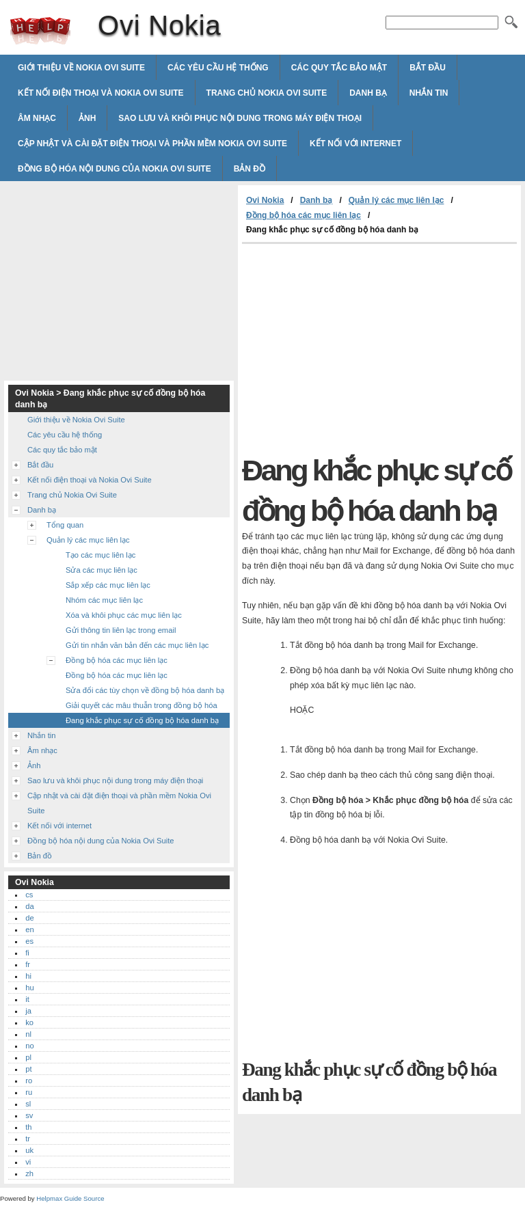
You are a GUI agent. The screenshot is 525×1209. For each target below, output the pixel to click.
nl (28, 1034)
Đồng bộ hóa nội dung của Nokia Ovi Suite (114, 169)
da (29, 906)
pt (28, 1069)
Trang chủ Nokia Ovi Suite (266, 93)
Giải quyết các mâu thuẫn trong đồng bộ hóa (141, 705)
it (27, 999)
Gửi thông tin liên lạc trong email (121, 630)
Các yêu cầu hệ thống (218, 67)
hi (28, 976)
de (29, 918)
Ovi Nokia (40, 30)
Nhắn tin (428, 93)
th (28, 1127)
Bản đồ (249, 169)
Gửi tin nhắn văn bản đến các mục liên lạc (137, 645)
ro (28, 1080)
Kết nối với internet (355, 143)
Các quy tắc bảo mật (339, 67)
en (29, 929)
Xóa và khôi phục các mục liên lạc (124, 615)
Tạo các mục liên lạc (100, 555)
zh (29, 1173)
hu (29, 987)
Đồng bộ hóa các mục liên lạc (303, 215)
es (29, 941)
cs (29, 895)
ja (28, 1011)
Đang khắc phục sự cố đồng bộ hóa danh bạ (142, 720)
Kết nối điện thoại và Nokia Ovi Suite (101, 93)
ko (29, 1022)
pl (28, 1057)
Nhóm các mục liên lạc (104, 600)
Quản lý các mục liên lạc (396, 200)
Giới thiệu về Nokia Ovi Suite (81, 67)
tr (27, 1139)
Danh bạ (368, 93)
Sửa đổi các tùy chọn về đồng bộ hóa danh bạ (145, 690)
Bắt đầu (427, 67)
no (29, 1046)
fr (27, 964)
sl (28, 1104)
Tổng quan (64, 525)
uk (29, 1150)
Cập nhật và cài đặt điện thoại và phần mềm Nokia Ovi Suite (152, 143)
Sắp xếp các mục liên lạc (108, 585)
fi (27, 953)
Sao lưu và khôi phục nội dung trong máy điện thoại (240, 118)
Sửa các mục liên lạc (101, 570)
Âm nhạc (37, 118)
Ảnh (87, 118)
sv (29, 1115)
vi (28, 1162)
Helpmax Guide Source (70, 1198)
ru (28, 1092)
